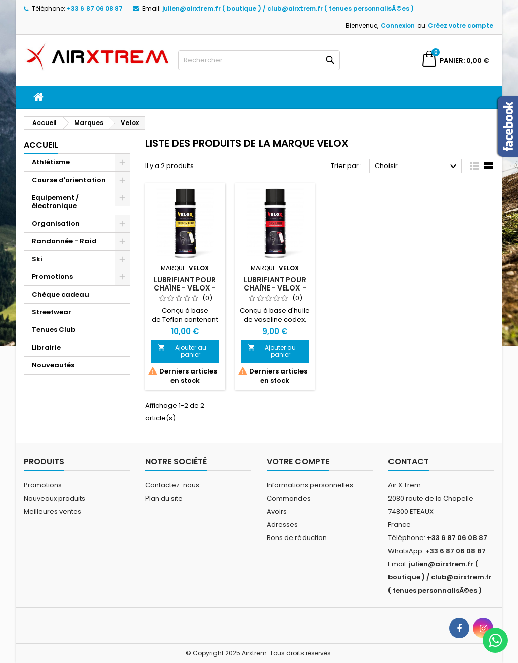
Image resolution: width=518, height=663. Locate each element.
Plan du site (164, 498)
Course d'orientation (69, 180)
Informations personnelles (310, 485)
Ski (37, 259)
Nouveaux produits (54, 498)
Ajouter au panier (182, 351)
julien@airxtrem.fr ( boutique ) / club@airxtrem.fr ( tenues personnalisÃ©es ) (288, 8)
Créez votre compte (460, 25)
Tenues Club (53, 330)
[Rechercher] (259, 60)
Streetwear (51, 312)
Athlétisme (51, 162)
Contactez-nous (172, 485)
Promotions (52, 276)
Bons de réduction (297, 538)
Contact (408, 461)
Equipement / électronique (55, 202)
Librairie (46, 347)
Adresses (282, 524)
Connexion (398, 25)
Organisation (56, 223)
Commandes (289, 498)
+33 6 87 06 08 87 (95, 8)
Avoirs (277, 511)
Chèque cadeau (60, 294)
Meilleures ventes (52, 511)
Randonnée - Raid (64, 241)
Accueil (41, 145)
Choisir (417, 166)
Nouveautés (53, 365)
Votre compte (298, 461)
